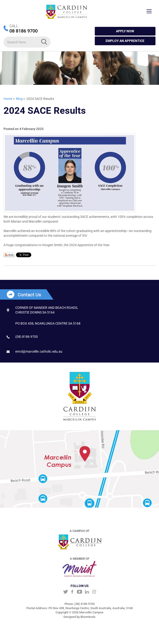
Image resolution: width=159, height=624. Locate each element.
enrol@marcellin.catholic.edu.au (38, 351)
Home (8, 99)
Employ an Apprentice (125, 41)
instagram (94, 592)
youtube (80, 592)
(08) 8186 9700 (26, 337)
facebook (72, 592)
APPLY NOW (125, 31)
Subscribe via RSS (9, 255)
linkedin (87, 592)
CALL (13, 26)
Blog (19, 99)
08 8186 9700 (23, 31)
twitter (65, 592)
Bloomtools (87, 617)
